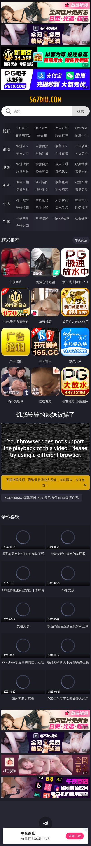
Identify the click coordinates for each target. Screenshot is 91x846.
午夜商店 (22, 218)
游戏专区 (81, 128)
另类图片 (81, 189)
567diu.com (45, 99)
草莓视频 (42, 218)
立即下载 (74, 836)
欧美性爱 (81, 164)
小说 (6, 203)
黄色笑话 (61, 208)
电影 (6, 167)
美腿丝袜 (22, 189)
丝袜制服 (42, 153)
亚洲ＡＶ (22, 146)
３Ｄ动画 (81, 146)
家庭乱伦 (42, 200)
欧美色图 (61, 182)
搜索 (80, 111)
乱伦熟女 (61, 171)
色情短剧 (22, 226)
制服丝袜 (22, 171)
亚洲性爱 (22, 164)
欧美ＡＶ (61, 146)
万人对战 (61, 128)
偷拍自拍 (42, 164)
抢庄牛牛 (81, 135)
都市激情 (22, 200)
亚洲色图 (42, 182)
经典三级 (42, 171)
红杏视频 (81, 218)
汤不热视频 (62, 218)
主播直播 (61, 153)
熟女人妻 (22, 153)
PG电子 (22, 128)
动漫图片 (81, 182)
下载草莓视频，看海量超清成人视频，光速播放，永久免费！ (46, 483)
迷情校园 (22, 208)
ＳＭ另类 (81, 153)
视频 (6, 149)
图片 (6, 185)
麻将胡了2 (22, 135)
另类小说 (42, 208)
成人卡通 (61, 164)
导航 (6, 221)
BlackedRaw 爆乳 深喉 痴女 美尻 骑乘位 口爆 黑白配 (42, 497)
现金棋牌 (61, 135)
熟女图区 (61, 189)
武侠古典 (81, 200)
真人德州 (42, 128)
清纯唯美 (42, 189)
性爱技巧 (81, 208)
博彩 (6, 131)
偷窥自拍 (22, 182)
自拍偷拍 (42, 146)
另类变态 (81, 171)
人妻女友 (61, 200)
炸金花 (42, 135)
